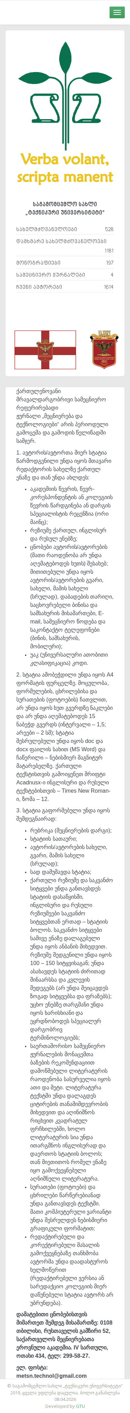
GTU (80, 1406)
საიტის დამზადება (85, 1382)
